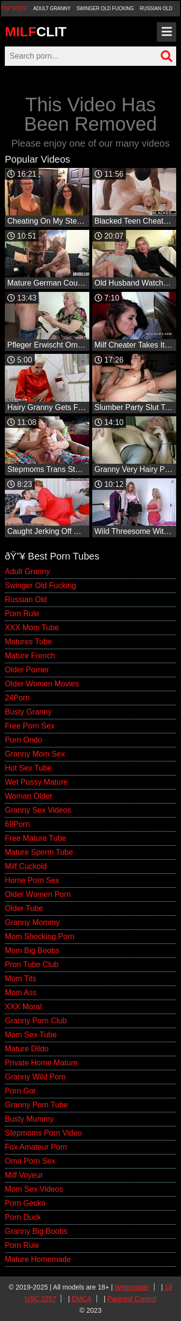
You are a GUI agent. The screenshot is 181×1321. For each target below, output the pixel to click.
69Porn (17, 824)
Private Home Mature (41, 1063)
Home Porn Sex (32, 880)
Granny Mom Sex (35, 754)
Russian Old (156, 8)
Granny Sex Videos (38, 810)
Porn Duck (23, 1217)
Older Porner (27, 670)
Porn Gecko (25, 1203)
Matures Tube (28, 642)
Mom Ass (21, 992)
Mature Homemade (38, 1259)
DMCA (82, 1299)
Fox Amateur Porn (36, 1147)
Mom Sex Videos (34, 1189)
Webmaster (132, 1287)
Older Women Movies (42, 684)
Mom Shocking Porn (39, 936)
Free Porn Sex (30, 726)
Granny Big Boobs (36, 1231)
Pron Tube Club (31, 964)
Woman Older (28, 796)
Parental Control (131, 1299)
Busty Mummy (29, 1119)
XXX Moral (23, 1006)
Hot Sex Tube (28, 768)
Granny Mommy (32, 922)
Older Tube (24, 908)
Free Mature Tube (35, 838)
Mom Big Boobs (32, 950)
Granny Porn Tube (36, 1105)
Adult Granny (51, 8)
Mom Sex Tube (31, 1035)
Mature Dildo (27, 1049)
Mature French (30, 656)
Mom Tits (20, 978)
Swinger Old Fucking (105, 8)
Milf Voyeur (24, 1175)
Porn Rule (22, 613)
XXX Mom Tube (32, 627)
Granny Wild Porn (35, 1077)
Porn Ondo (23, 740)
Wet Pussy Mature (36, 782)
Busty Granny (28, 712)
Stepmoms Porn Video (43, 1133)
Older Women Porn (38, 894)
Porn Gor (20, 1091)
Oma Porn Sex (30, 1161)
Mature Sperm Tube (39, 852)
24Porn (17, 698)
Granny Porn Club (36, 1021)
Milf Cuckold (26, 866)
